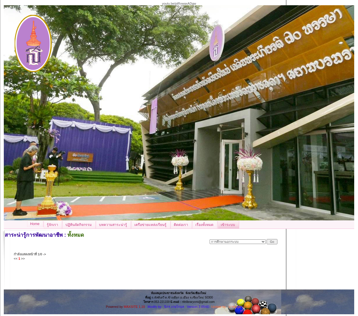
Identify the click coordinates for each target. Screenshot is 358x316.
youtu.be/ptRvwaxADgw (179, 3)
